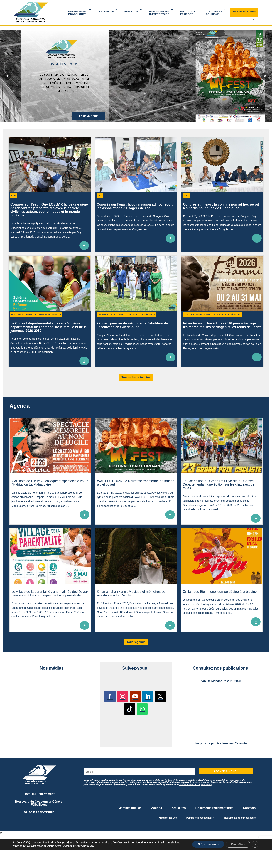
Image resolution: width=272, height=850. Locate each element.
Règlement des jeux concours (240, 818)
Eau (13, 195)
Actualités (179, 807)
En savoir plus (88, 116)
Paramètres (238, 844)
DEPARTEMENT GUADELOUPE (78, 13)
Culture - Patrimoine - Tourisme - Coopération (126, 314)
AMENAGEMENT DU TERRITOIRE (159, 13)
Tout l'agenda (135, 642)
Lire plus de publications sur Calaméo (220, 743)
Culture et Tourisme (214, 13)
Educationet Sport (187, 13)
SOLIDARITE (106, 11)
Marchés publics (129, 807)
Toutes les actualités (135, 377)
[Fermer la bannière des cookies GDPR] (255, 844)
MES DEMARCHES (244, 11)
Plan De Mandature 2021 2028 (220, 681)
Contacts (249, 807)
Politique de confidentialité (200, 818)
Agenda (156, 807)
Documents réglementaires (214, 807)
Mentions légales (168, 818)
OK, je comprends (208, 844)
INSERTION (131, 11)
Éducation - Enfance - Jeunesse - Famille (36, 314)
